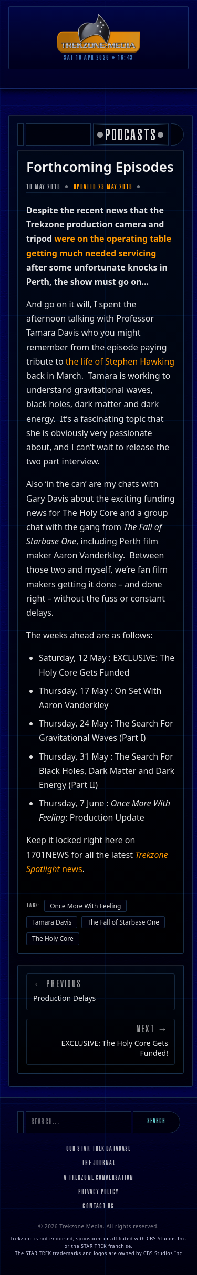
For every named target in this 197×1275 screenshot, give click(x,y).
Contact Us (98, 1206)
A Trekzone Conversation (99, 1178)
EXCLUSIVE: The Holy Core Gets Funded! (114, 1048)
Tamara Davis (51, 922)
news (72, 869)
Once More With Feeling (85, 905)
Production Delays (64, 998)
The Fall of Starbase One (123, 922)
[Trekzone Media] (98, 33)
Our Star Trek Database (98, 1149)
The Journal (98, 1163)
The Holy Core (53, 938)
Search (156, 1121)
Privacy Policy (98, 1192)
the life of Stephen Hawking (120, 361)
